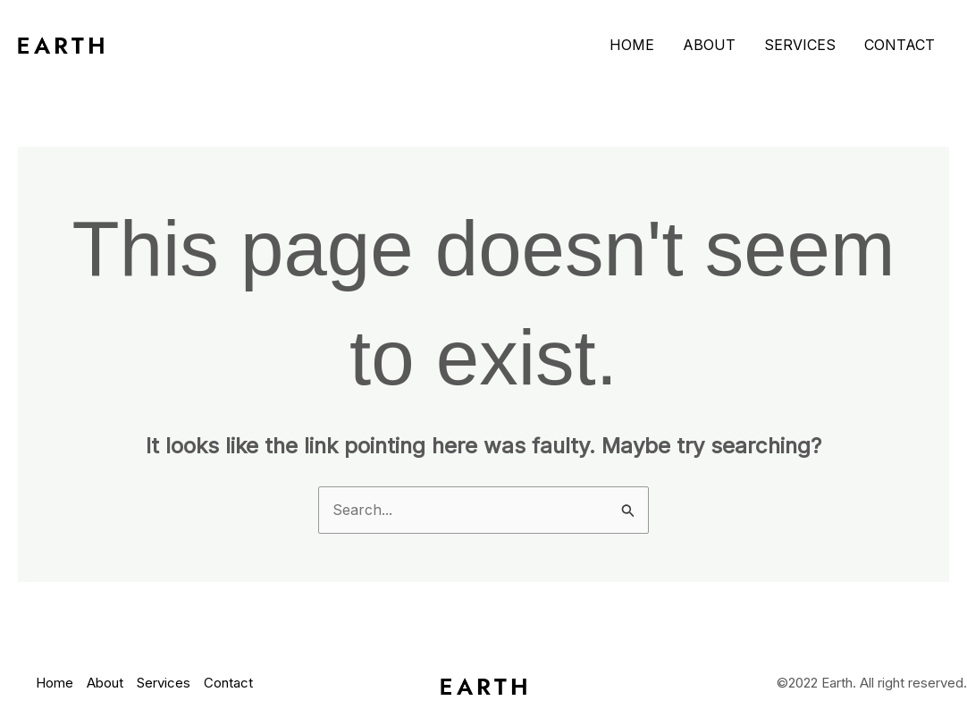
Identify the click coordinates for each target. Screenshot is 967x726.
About (709, 45)
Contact (899, 45)
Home (632, 45)
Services (800, 45)
